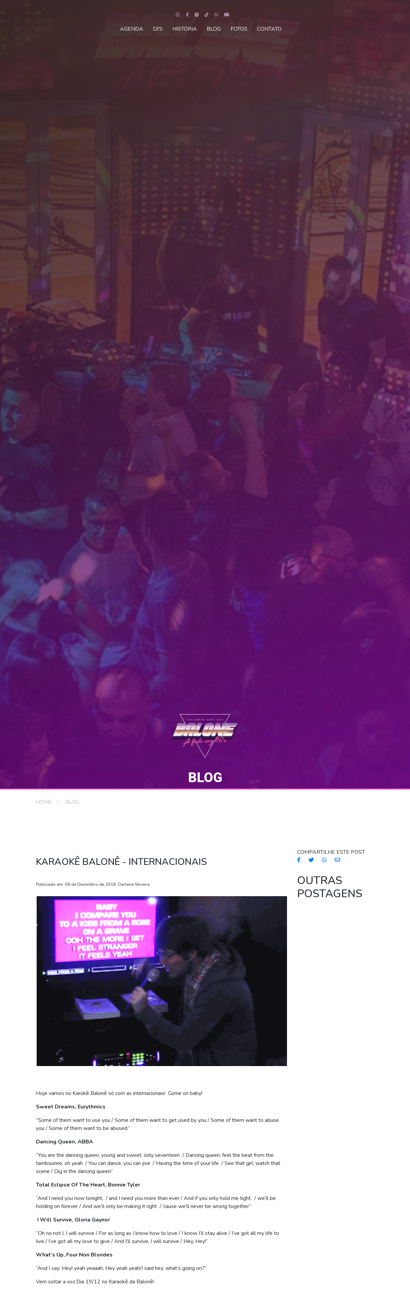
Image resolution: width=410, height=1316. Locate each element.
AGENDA (131, 29)
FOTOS (239, 29)
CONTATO (269, 29)
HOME (44, 802)
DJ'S (158, 29)
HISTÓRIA (184, 29)
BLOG (214, 29)
